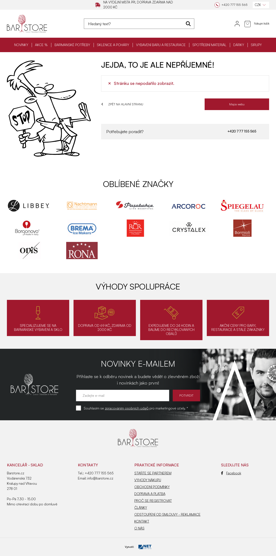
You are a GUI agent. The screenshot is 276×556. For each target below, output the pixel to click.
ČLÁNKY (140, 507)
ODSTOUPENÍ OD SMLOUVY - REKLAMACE (167, 514)
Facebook (231, 473)
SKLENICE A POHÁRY (113, 45)
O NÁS (139, 528)
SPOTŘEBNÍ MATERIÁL (209, 45)
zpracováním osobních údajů (127, 408)
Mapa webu (237, 104)
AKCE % (41, 45)
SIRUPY (256, 45)
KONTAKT (141, 521)
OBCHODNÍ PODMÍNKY (152, 487)
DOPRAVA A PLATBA (149, 494)
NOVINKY (21, 45)
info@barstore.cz (100, 478)
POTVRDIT (186, 395)
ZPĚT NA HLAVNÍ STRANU (122, 104)
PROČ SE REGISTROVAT (153, 500)
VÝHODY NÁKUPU (147, 480)
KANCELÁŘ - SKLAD (25, 465)
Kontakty (88, 465)
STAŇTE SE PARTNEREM (152, 473)
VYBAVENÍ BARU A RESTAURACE (161, 45)
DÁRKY (238, 45)
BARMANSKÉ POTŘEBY (72, 45)
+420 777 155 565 (241, 131)
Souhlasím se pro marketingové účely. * (136, 408)
